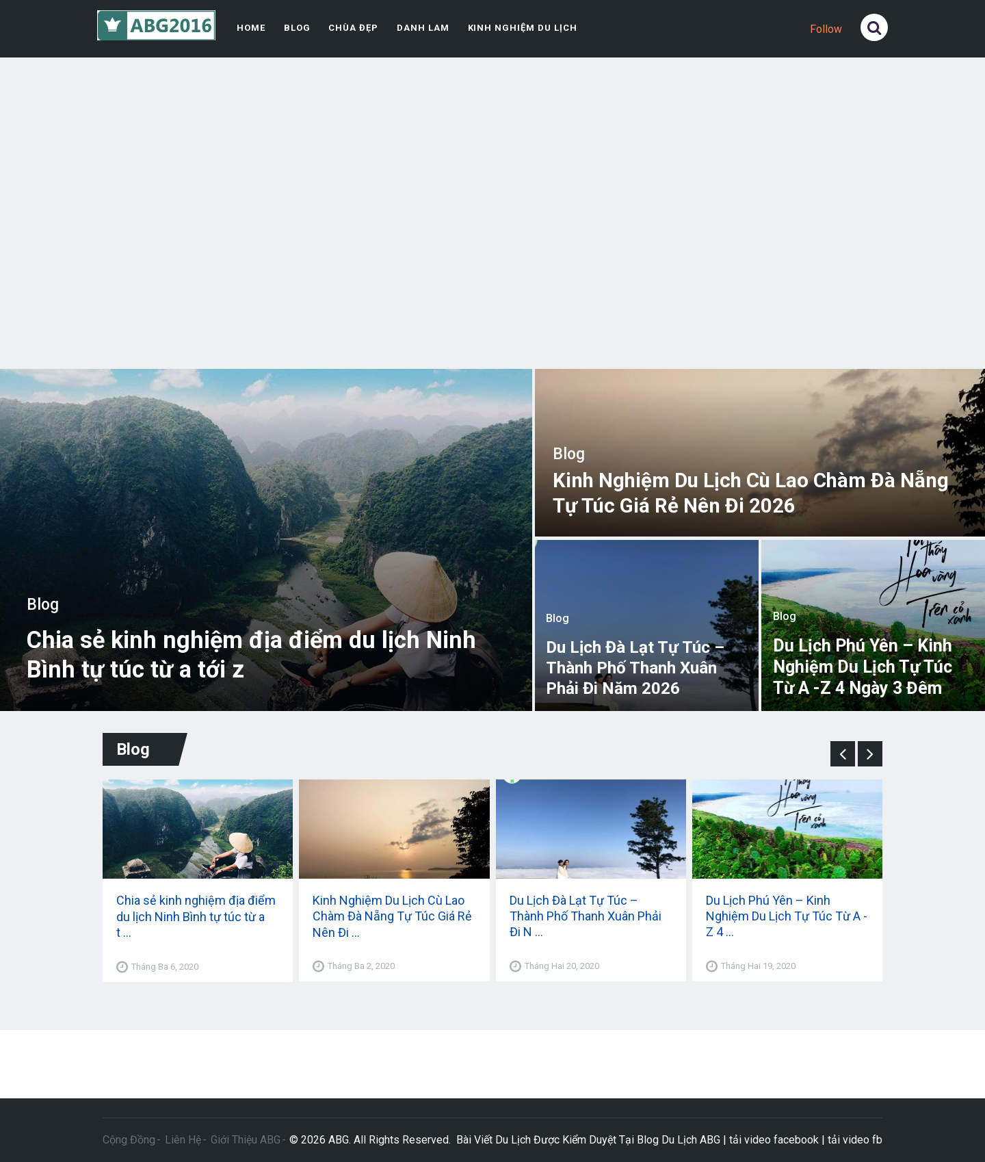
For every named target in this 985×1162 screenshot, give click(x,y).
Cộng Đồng (129, 1139)
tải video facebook (774, 1139)
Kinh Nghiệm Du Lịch (515, 28)
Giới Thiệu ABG (245, 1139)
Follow (826, 29)
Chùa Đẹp (351, 28)
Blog (295, 28)
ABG (338, 1139)
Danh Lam (419, 28)
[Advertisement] (493, 218)
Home (249, 28)
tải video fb (855, 1139)
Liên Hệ (183, 1139)
